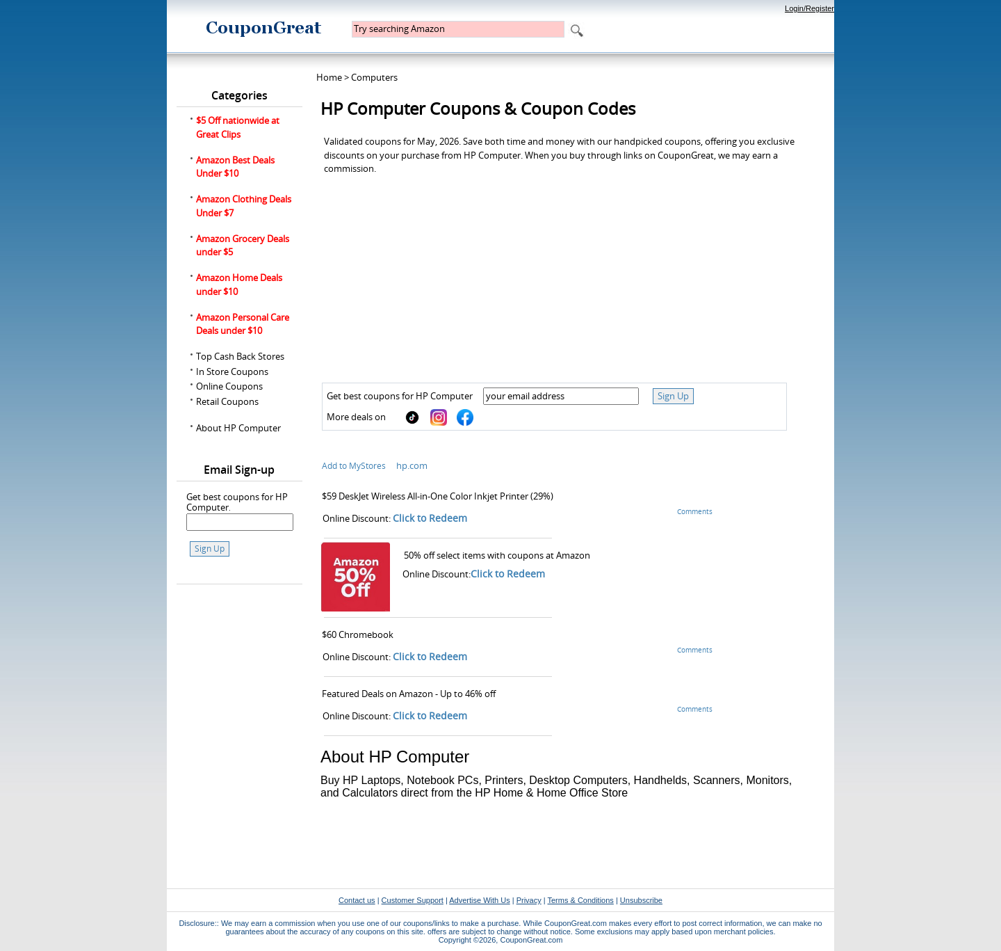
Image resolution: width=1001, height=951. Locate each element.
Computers (374, 77)
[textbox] (458, 29)
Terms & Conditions (580, 900)
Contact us (357, 900)
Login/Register (809, 8)
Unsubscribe (641, 900)
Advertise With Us (479, 900)
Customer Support (412, 900)
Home (329, 77)
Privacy (529, 900)
